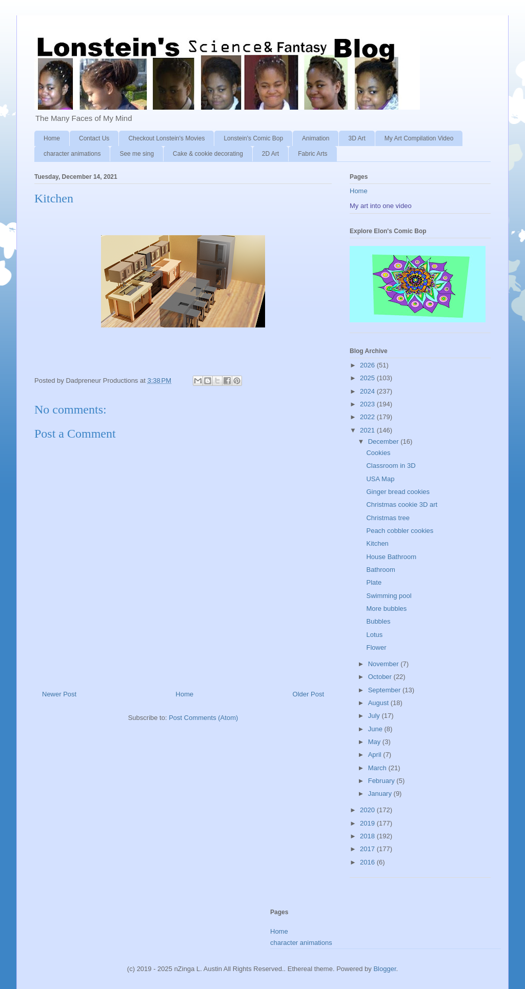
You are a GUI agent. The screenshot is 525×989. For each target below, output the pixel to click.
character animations (72, 153)
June (376, 729)
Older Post (308, 694)
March (378, 768)
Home (52, 138)
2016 (368, 862)
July (375, 715)
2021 (368, 430)
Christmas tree (388, 518)
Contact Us (94, 138)
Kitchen (377, 543)
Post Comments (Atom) (203, 718)
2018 (368, 836)
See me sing (136, 153)
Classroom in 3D (390, 465)
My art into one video (381, 206)
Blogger (384, 969)
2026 (368, 365)
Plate (373, 582)
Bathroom (380, 569)
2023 (368, 404)
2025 (368, 378)
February (382, 781)
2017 (368, 849)
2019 (368, 823)
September (385, 690)
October (381, 677)
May (375, 742)
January (381, 793)
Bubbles (378, 621)
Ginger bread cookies (398, 492)
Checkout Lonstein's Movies (166, 138)
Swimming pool (388, 596)
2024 (368, 391)
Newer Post (59, 694)
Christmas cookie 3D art (401, 504)
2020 (368, 810)
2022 (368, 417)
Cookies (378, 453)
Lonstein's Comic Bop (253, 138)
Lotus (374, 634)
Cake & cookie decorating (208, 153)
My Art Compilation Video (419, 138)
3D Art (356, 138)
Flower (376, 647)
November (384, 664)
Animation (315, 138)
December (384, 441)
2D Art (270, 153)
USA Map (380, 479)
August (379, 703)
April (375, 754)
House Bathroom (391, 557)
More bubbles (386, 608)
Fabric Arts (312, 153)
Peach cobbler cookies (399, 530)
